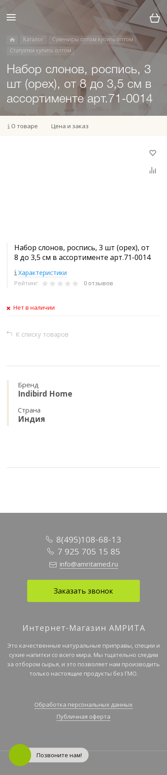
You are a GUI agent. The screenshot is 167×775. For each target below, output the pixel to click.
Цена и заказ (70, 126)
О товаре (24, 126)
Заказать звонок (83, 591)
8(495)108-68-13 (88, 539)
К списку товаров (42, 334)
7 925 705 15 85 (88, 551)
